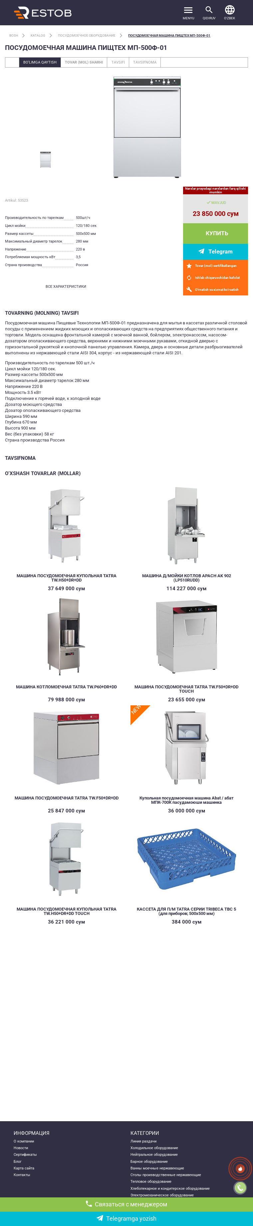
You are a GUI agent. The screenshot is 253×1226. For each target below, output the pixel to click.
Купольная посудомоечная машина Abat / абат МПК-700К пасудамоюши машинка (186, 800)
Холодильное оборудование (154, 1147)
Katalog (38, 35)
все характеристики (66, 286)
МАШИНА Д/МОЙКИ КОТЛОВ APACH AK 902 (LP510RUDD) (186, 578)
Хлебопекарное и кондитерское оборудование (170, 1188)
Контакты (22, 1174)
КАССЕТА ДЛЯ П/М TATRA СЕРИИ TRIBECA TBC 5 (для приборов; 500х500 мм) (186, 911)
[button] (229, 12)
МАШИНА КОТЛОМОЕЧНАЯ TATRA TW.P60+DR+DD (66, 686)
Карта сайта (24, 1168)
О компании (24, 1141)
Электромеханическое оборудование (162, 1195)
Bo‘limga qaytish (40, 62)
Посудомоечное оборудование (87, 35)
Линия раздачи (143, 1141)
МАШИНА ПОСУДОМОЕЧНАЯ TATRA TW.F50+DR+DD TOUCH (186, 689)
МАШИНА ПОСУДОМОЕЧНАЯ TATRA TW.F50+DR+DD (67, 797)
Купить (217, 233)
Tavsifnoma (144, 62)
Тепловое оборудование (150, 1181)
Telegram (220, 251)
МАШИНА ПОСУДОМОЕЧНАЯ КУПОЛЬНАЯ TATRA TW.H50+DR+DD (67, 578)
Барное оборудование (149, 1161)
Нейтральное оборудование (154, 1154)
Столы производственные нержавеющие (165, 1174)
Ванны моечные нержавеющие (157, 1168)
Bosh (13, 35)
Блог (18, 1161)
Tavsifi (118, 62)
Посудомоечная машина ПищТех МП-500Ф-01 (169, 35)
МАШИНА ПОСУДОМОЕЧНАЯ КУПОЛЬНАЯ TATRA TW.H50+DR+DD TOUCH (67, 911)
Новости (21, 1147)
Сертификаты (25, 1154)
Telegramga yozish (126, 1218)
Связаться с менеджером (126, 1204)
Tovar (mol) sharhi (84, 62)
